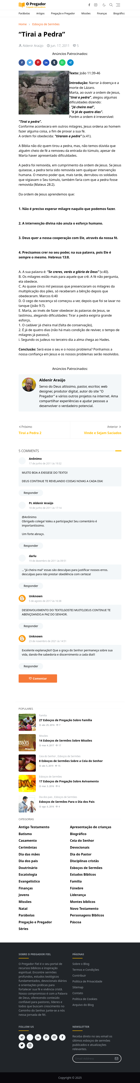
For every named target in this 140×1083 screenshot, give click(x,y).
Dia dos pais (46, 797)
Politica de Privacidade (87, 981)
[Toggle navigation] (118, 5)
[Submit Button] (116, 1058)
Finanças (102, 13)
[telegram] (22, 1037)
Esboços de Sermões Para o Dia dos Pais (66, 802)
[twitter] (22, 1045)
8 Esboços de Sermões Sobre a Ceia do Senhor (71, 761)
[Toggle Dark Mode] (104, 5)
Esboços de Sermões (69, 756)
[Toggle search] (111, 4)
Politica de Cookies (84, 999)
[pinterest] (46, 1037)
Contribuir (79, 975)
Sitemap (77, 987)
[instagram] (95, 4)
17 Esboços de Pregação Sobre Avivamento (69, 781)
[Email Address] (92, 1058)
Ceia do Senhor (47, 756)
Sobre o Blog (80, 964)
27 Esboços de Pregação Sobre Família (65, 720)
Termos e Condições (85, 970)
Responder (31, 493)
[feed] (30, 1037)
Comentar (38, 678)
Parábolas (24, 13)
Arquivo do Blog (83, 1005)
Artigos (40, 13)
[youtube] (54, 1037)
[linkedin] (38, 1037)
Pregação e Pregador (63, 13)
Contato (77, 993)
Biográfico (119, 13)
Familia (43, 715)
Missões (85, 13)
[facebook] (89, 4)
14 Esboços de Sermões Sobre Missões (65, 740)
